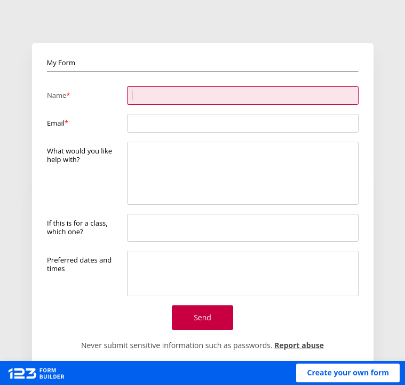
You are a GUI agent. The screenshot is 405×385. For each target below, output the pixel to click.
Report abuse (299, 345)
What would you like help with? (79, 155)
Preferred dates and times (79, 264)
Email (56, 123)
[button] (348, 373)
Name (56, 95)
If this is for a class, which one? (77, 227)
